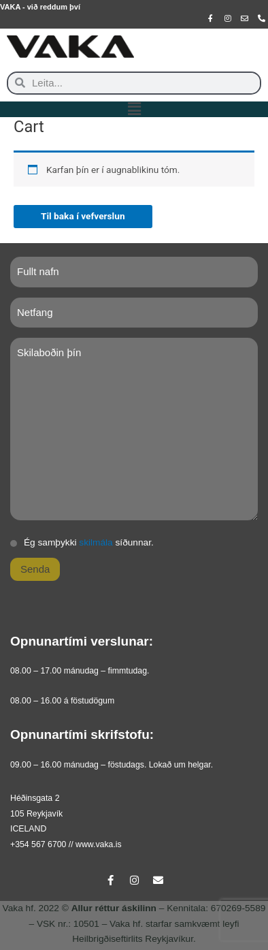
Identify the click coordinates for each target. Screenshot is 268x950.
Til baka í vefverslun (83, 215)
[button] (134, 109)
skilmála (95, 542)
